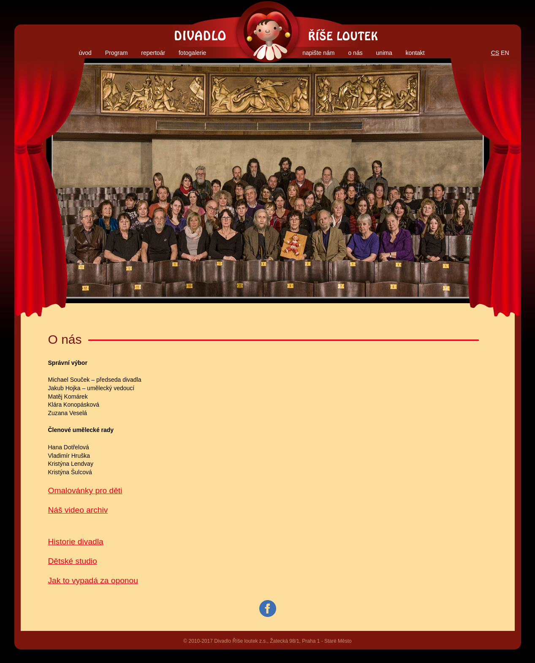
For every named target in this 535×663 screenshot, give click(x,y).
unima (384, 52)
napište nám (318, 52)
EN (505, 52)
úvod (85, 52)
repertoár (153, 52)
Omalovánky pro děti (85, 490)
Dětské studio (72, 561)
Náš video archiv (78, 509)
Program (116, 52)
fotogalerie (192, 52)
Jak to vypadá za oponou (93, 580)
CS (495, 52)
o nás (355, 52)
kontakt (415, 52)
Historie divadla (75, 541)
